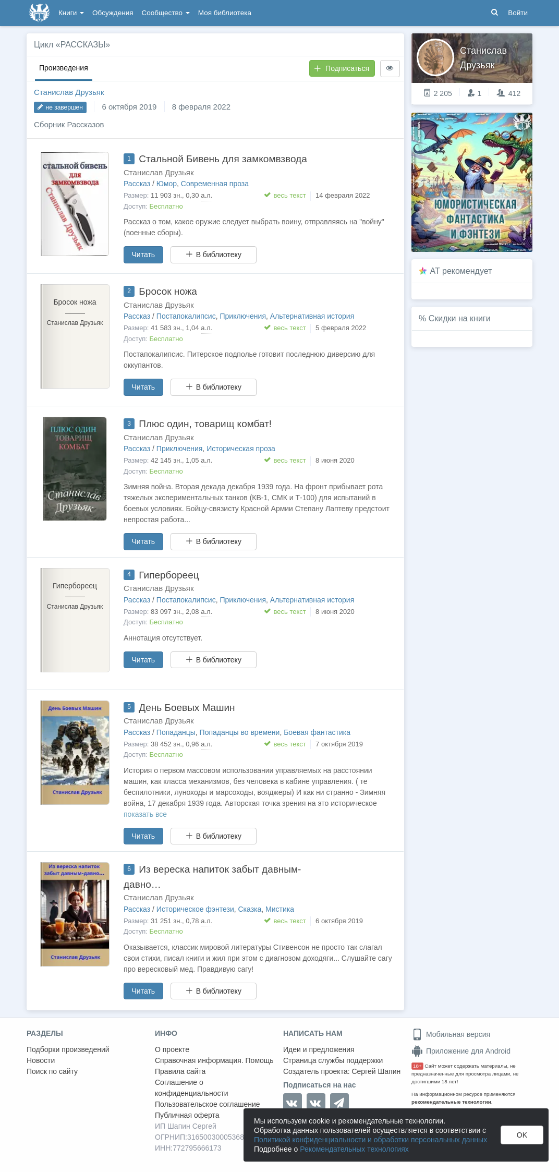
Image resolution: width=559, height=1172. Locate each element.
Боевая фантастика (317, 732)
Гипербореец (169, 575)
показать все (145, 814)
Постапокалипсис (186, 316)
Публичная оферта (187, 1115)
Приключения (243, 316)
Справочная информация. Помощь (214, 1060)
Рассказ (137, 183)
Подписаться (341, 68)
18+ (417, 1066)
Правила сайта (180, 1071)
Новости (41, 1060)
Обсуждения (112, 13)
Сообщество (166, 13)
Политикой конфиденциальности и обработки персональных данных (370, 1139)
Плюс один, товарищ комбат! (205, 423)
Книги (71, 13)
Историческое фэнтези (195, 909)
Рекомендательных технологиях (354, 1149)
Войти (518, 13)
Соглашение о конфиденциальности (191, 1087)
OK (522, 1135)
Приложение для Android (461, 1051)
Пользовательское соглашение (207, 1104)
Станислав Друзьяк (69, 92)
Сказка (250, 909)
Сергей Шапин (375, 1071)
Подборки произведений (68, 1049)
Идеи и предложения (319, 1049)
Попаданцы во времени (240, 732)
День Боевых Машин (187, 707)
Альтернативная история (312, 316)
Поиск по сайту (52, 1071)
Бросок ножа (168, 291)
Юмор (166, 183)
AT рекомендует (461, 271)
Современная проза (215, 183)
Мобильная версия (450, 1034)
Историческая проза (240, 448)
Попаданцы (176, 732)
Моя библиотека (224, 13)
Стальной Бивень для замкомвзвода (223, 158)
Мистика (279, 909)
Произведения (63, 68)
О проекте (172, 1049)
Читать (143, 254)
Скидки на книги (460, 318)
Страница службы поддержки (333, 1060)
